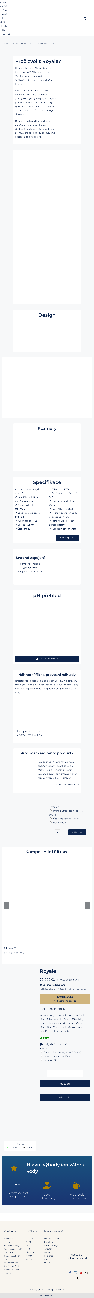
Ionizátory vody (41, 43)
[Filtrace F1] (47, 858)
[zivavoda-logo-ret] (23, 16)
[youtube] (81, 1272)
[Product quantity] (65, 1073)
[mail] (86, 1272)
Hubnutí (47, 1259)
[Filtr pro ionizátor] (29, 712)
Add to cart (65, 1083)
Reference (48, 1256)
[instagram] (75, 1272)
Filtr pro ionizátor (28, 731)
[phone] (78, 1278)
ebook (47, 1263)
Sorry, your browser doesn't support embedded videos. (47, 336)
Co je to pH (49, 1242)
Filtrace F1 (10, 948)
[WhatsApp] (12, 1147)
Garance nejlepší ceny (54, 985)
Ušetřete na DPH (11, 1266)
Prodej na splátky (11, 1245)
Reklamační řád (11, 1263)
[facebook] (70, 1272)
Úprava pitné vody (27, 43)
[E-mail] (27, 1147)
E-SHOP (31, 1231)
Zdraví (47, 1252)
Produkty (15, 43)
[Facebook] (18, 1144)
